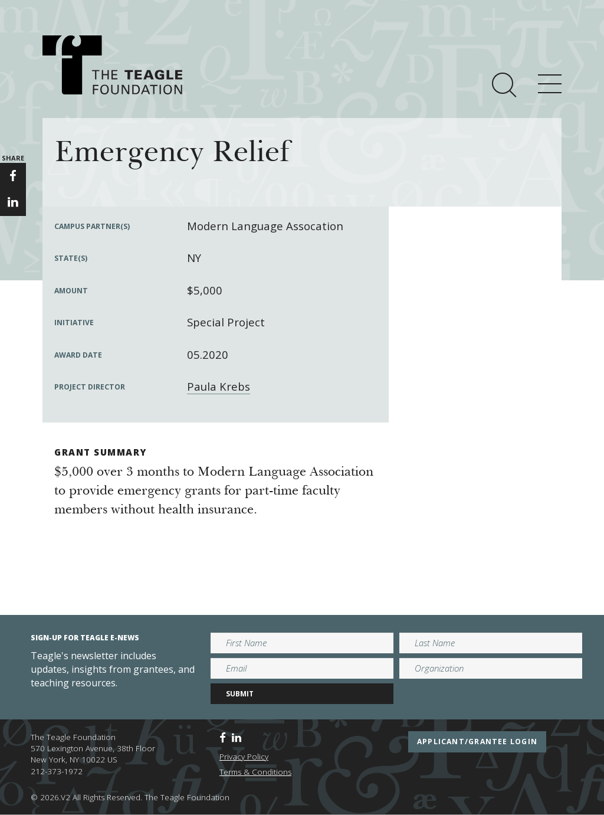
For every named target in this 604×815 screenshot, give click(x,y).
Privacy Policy (243, 756)
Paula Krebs (218, 386)
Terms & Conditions (255, 772)
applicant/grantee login (477, 742)
